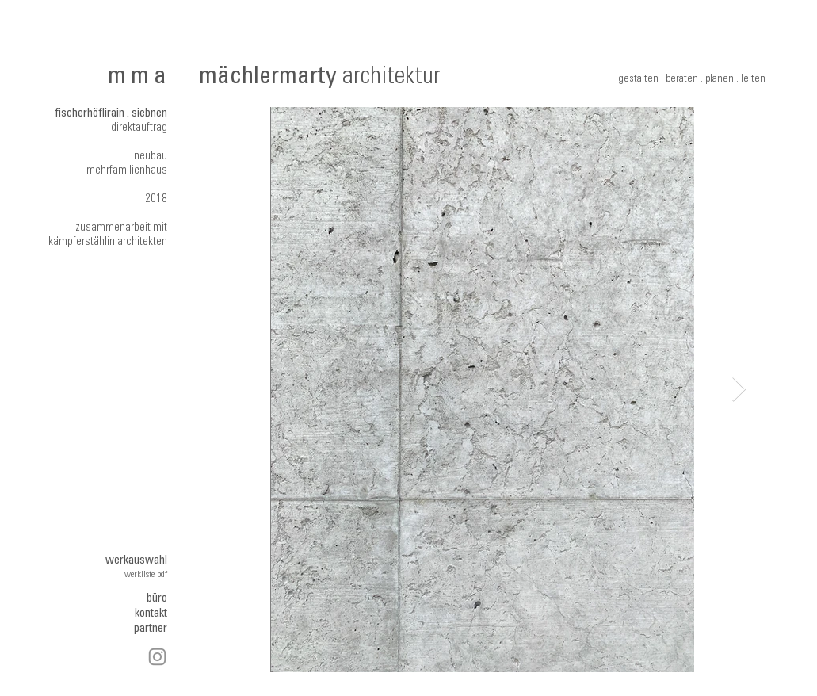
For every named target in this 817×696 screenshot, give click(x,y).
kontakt (151, 614)
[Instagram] (157, 656)
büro (157, 599)
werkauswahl (136, 561)
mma (140, 78)
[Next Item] (739, 390)
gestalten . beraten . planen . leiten (691, 79)
